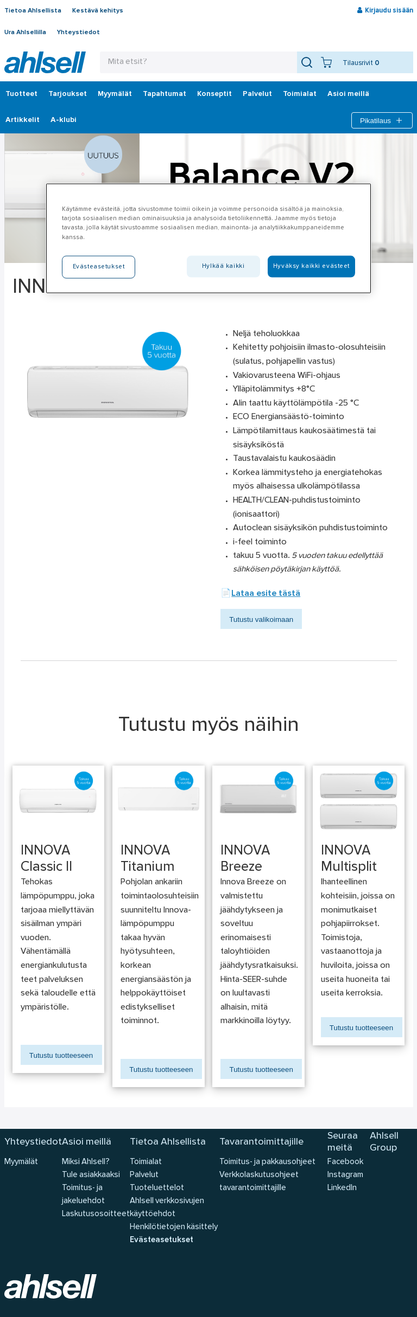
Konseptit (214, 94)
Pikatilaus (382, 120)
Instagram (345, 1175)
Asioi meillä (348, 94)
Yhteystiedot (78, 32)
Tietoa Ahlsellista (32, 11)
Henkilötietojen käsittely (174, 1227)
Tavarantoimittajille (261, 1142)
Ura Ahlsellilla (25, 32)
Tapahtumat (164, 94)
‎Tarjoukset (67, 94)
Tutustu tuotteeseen (61, 1055)
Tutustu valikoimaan (261, 619)
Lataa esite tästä (265, 594)
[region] (208, 238)
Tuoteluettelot (157, 1188)
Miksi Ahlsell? (86, 1162)
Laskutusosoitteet (96, 1214)
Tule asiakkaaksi (91, 1175)
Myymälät (115, 94)
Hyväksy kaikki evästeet (311, 265)
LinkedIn (342, 1188)
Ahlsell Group (384, 1142)
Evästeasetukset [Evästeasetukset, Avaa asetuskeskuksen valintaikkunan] (99, 266)
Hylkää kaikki (223, 265)
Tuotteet (21, 94)
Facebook (345, 1162)
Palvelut (257, 94)
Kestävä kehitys (97, 11)
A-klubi (63, 120)
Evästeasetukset (161, 1240)
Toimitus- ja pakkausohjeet (267, 1162)
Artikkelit (22, 120)
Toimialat (300, 94)
